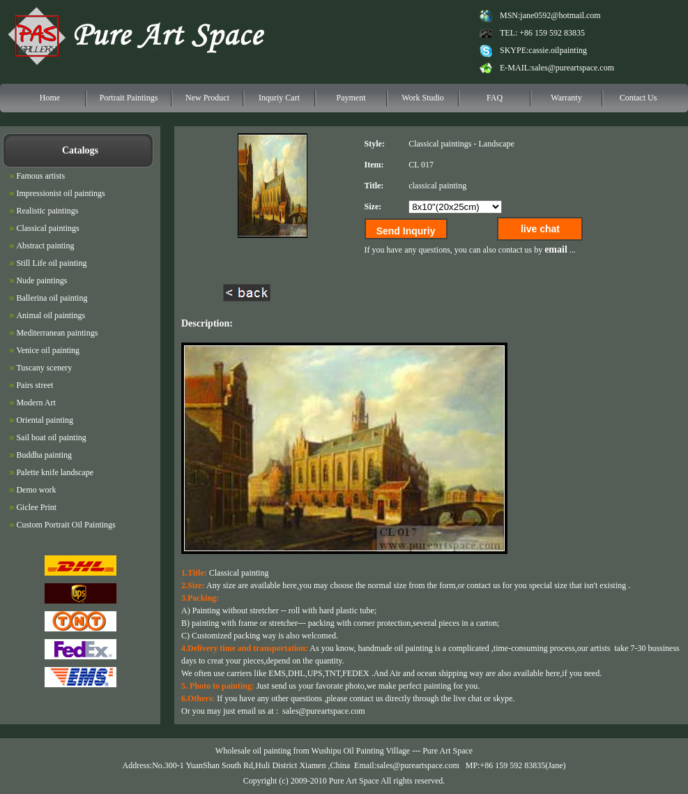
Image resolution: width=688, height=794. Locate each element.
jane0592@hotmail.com (560, 15)
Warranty (566, 98)
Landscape (496, 144)
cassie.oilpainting (557, 50)
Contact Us (638, 98)
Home (50, 98)
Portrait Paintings (129, 98)
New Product (207, 98)
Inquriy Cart (279, 98)
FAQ (495, 98)
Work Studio (423, 98)
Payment (351, 98)
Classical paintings (439, 144)
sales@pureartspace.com (572, 68)
